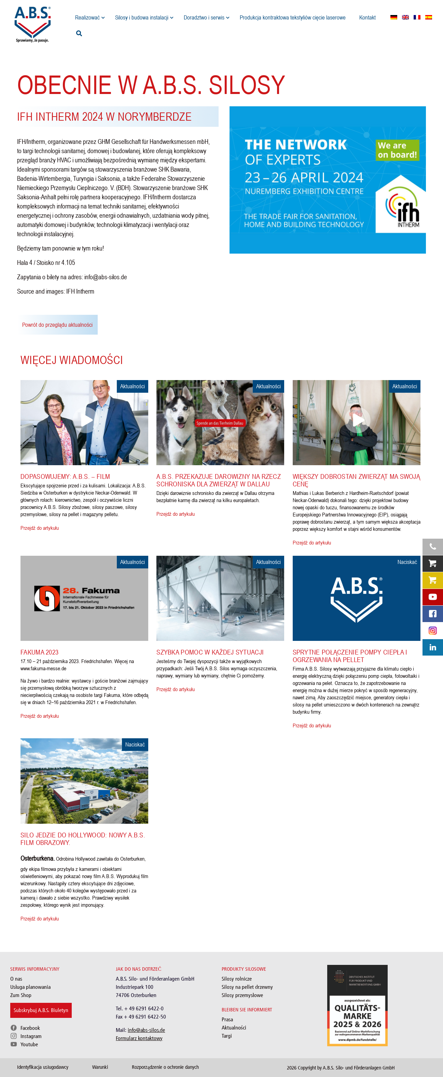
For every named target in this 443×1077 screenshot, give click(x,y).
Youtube (29, 1044)
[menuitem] (394, 17)
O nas (16, 978)
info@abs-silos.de (146, 1030)
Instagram (31, 1036)
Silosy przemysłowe (242, 995)
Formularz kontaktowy (139, 1038)
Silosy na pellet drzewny (247, 987)
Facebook (30, 1028)
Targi (227, 1036)
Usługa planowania (30, 987)
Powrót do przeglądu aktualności (57, 324)
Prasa (227, 1019)
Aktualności (234, 1027)
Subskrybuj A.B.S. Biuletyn (41, 1010)
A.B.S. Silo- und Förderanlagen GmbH (359, 1068)
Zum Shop (20, 995)
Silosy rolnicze (237, 978)
